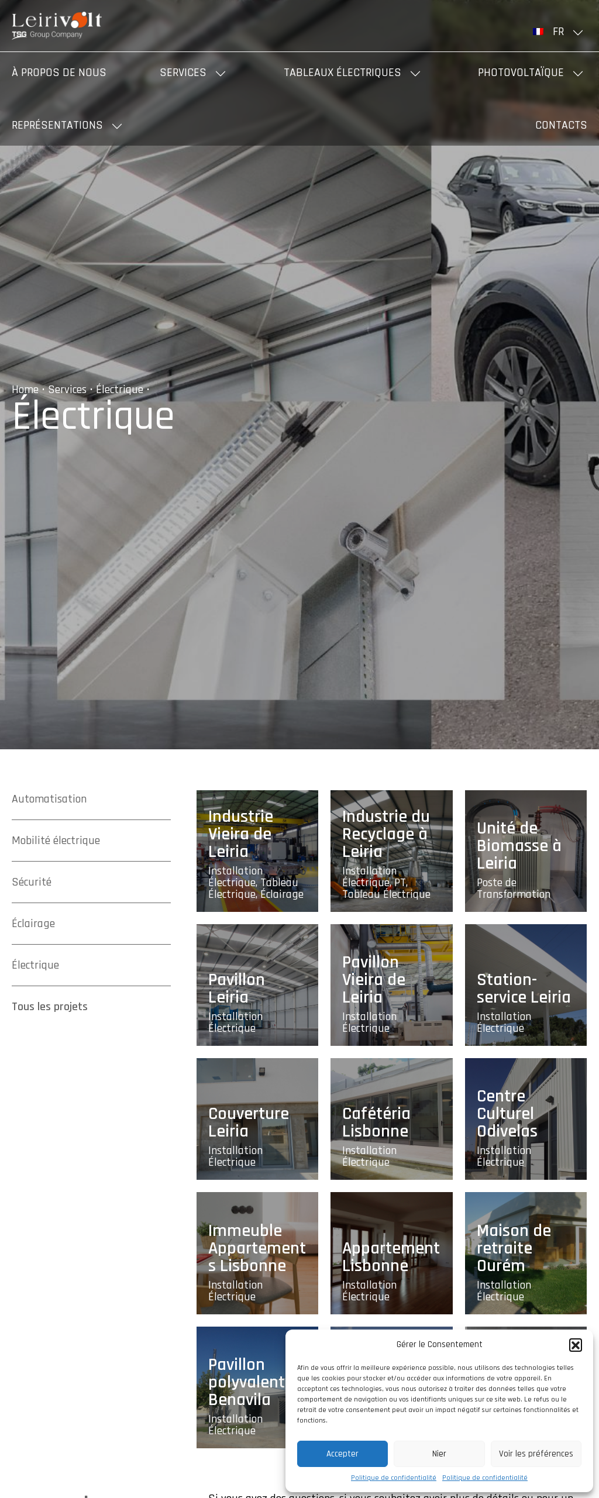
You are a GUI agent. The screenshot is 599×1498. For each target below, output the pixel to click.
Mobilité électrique (56, 840)
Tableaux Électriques (342, 72)
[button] (575, 1345)
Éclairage (33, 923)
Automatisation (49, 799)
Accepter (342, 1453)
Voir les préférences (536, 1453)
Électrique (119, 389)
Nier (439, 1453)
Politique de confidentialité (393, 1477)
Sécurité (31, 882)
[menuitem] (560, 31)
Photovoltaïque (521, 72)
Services (183, 72)
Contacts (561, 125)
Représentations (57, 125)
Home (25, 389)
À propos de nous (59, 72)
